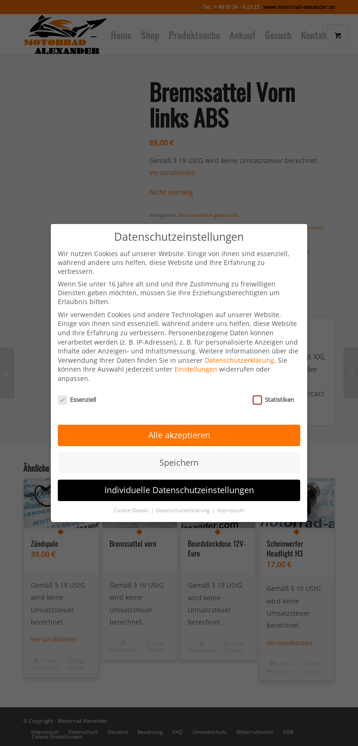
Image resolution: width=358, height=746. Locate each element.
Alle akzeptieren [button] (179, 425)
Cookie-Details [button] (132, 500)
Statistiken (273, 389)
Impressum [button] (230, 500)
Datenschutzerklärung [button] (183, 500)
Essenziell (77, 389)
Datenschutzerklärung (239, 350)
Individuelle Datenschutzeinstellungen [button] (179, 479)
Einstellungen (195, 359)
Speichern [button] (179, 452)
